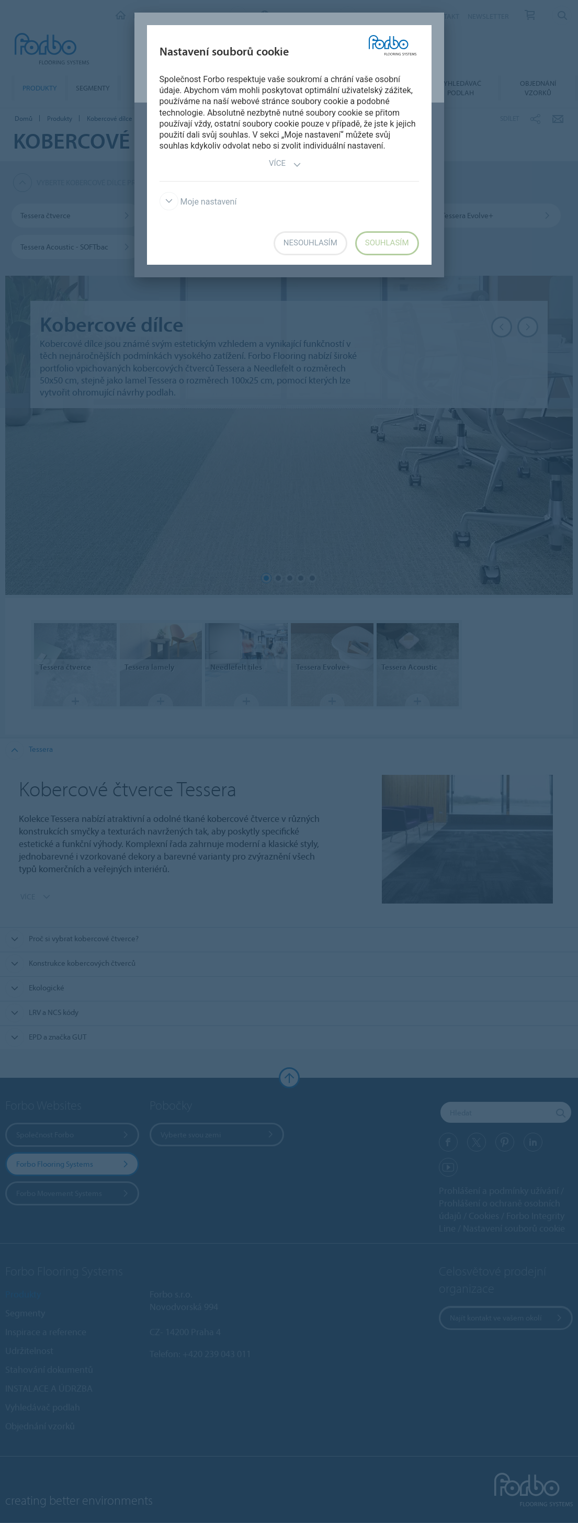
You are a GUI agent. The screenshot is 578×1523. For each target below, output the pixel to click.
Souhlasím (387, 242)
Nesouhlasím (310, 242)
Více (285, 165)
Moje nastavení (198, 202)
